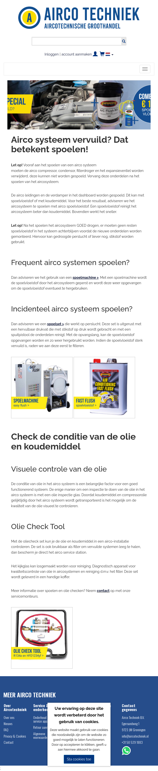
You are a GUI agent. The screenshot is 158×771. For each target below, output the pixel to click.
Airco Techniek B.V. (133, 717)
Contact (9, 742)
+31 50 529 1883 (132, 742)
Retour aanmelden (44, 727)
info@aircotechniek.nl (134, 736)
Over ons (9, 717)
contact (103, 591)
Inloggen (52, 54)
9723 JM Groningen (133, 729)
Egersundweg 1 (130, 723)
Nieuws (8, 723)
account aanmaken (77, 54)
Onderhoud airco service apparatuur (44, 719)
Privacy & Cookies (15, 736)
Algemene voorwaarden (41, 735)
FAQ (6, 729)
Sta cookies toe (79, 759)
